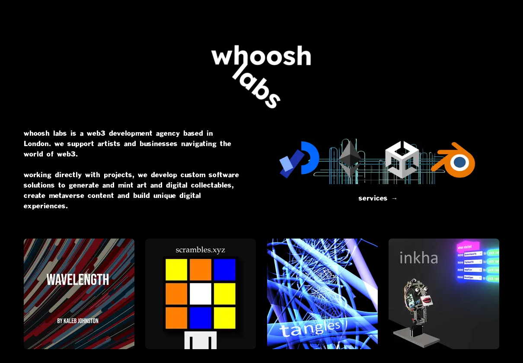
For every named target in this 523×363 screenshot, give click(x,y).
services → (378, 169)
